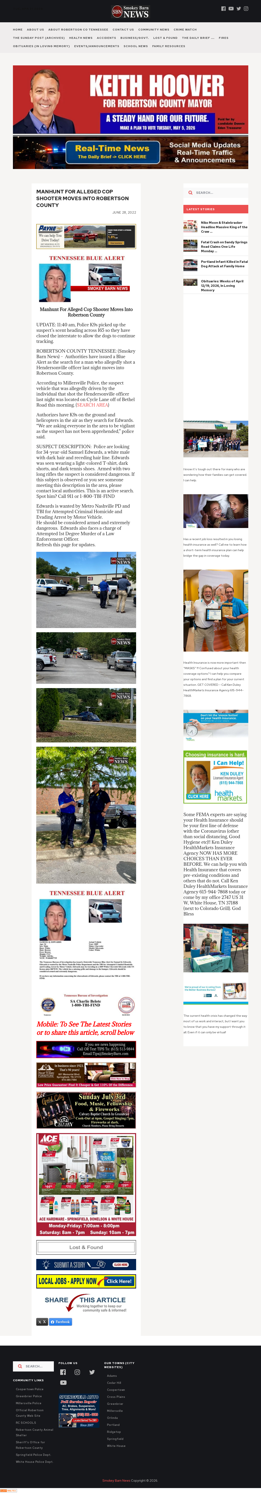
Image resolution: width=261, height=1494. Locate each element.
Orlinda (112, 1418)
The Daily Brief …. (198, 38)
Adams (112, 1376)
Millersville (115, 1411)
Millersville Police (29, 1403)
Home (18, 29)
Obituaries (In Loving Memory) (41, 46)
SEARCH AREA (93, 405)
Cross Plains (116, 1397)
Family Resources (168, 46)
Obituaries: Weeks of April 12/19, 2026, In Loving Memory (222, 285)
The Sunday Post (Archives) (39, 38)
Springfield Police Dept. (33, 1455)
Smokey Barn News (116, 1481)
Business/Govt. (134, 38)
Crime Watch (185, 29)
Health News (81, 38)
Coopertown (116, 1390)
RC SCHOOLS (26, 1423)
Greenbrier (115, 1404)
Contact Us (123, 29)
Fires (224, 38)
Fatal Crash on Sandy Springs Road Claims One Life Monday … (224, 246)
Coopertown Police (30, 1389)
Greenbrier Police (29, 1396)
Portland (113, 1425)
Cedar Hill (114, 1383)
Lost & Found (165, 38)
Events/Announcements (96, 46)
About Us (35, 29)
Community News (153, 29)
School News (136, 46)
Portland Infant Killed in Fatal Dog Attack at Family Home (224, 264)
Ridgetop (114, 1432)
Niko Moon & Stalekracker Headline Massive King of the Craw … (224, 227)
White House (116, 1446)
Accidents (106, 38)
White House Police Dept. (34, 1462)
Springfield (115, 1439)
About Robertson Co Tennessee (78, 29)
